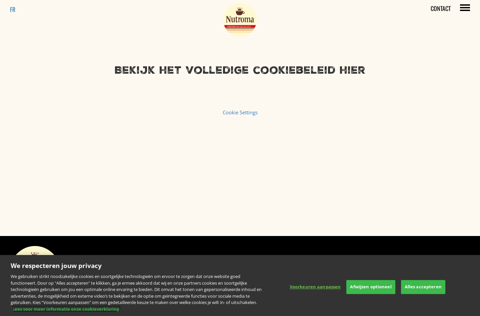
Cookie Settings (240, 112)
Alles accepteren (423, 289)
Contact (441, 8)
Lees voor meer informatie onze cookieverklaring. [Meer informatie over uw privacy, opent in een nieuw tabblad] (66, 311)
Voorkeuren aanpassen (315, 289)
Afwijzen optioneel (370, 289)
